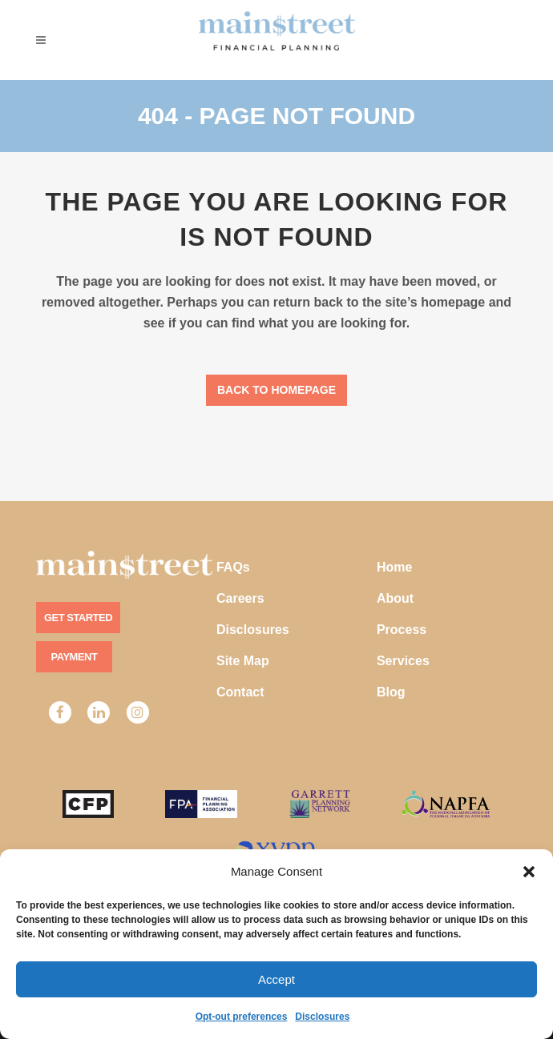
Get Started (78, 618)
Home (394, 567)
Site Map (242, 661)
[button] (529, 872)
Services (403, 661)
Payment (74, 657)
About (395, 598)
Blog (391, 692)
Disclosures (322, 1016)
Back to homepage (276, 389)
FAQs (233, 567)
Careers (240, 598)
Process (401, 629)
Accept (276, 979)
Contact (240, 692)
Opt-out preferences (242, 1016)
